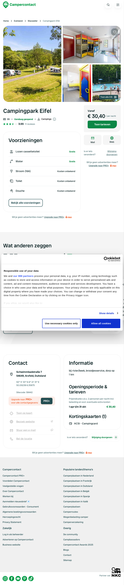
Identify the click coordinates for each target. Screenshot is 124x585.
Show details (106, 313)
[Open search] (108, 4)
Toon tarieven (102, 124)
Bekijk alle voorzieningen (25, 202)
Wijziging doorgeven (111, 153)
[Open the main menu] (117, 4)
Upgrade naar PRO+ (54, 217)
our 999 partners (23, 276)
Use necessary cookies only (61, 323)
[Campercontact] (19, 5)
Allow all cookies (101, 323)
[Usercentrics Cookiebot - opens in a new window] (106, 259)
